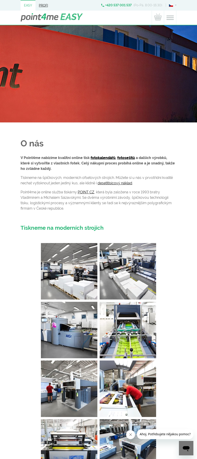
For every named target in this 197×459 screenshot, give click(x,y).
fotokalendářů (103, 158)
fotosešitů (126, 158)
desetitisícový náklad (115, 183)
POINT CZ (86, 192)
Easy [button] (28, 5)
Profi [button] (43, 5)
